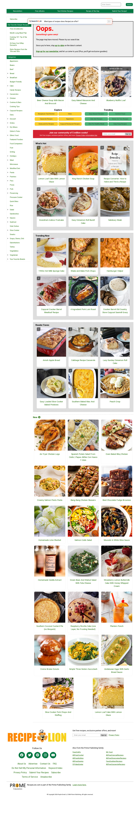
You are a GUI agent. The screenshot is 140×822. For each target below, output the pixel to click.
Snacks (12, 239)
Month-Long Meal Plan (18, 38)
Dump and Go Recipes (46, 132)
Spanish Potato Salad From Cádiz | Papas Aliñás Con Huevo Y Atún (83, 465)
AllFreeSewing (78, 769)
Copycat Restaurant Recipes (70, 132)
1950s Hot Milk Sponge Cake (51, 278)
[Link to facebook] (22, 763)
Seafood (13, 227)
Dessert (13, 124)
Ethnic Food (14, 140)
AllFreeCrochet (78, 763)
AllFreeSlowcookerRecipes (116, 766)
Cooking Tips (15, 111)
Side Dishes (14, 231)
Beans (12, 70)
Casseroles (14, 99)
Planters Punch (116, 634)
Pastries (13, 181)
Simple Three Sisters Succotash (83, 677)
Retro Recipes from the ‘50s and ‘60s (18, 55)
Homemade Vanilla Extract (49, 588)
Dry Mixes (13, 132)
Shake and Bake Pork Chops (83, 278)
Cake (12, 91)
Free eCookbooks (16, 33)
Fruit (11, 152)
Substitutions (15, 247)
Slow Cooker (14, 235)
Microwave (14, 169)
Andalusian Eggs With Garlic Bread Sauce (116, 678)
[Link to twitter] (29, 763)
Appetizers (14, 66)
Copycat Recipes (16, 115)
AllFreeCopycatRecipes (115, 763)
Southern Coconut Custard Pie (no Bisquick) (49, 635)
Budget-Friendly (16, 86)
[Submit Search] (129, 6)
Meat (12, 165)
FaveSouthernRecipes (114, 769)
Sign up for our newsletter (47, 59)
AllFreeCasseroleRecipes (115, 772)
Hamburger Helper (115, 278)
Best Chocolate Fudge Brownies (117, 508)
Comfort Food (120, 122)
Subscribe (13, 24)
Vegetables (14, 256)
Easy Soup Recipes (120, 132)
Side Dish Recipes (96, 127)
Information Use (91, 143)
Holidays (13, 161)
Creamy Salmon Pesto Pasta (49, 508)
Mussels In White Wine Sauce (117, 548)
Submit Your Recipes (39, 780)
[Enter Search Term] (111, 7)
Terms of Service (30, 784)
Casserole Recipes (46, 127)
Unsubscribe (46, 784)
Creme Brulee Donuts (49, 677)
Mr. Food (109, 760)
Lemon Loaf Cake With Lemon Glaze (51, 188)
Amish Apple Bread (51, 368)
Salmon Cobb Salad (83, 548)
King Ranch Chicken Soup (83, 186)
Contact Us (45, 771)
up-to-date (59, 53)
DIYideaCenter (78, 772)
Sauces (12, 223)
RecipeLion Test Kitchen (46, 122)
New (36, 425)
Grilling (12, 157)
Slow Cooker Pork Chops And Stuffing (58, 721)
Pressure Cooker (16, 202)
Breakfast (13, 82)
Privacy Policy (81, 143)
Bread (12, 78)
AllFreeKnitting (78, 766)
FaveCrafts (77, 760)
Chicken (13, 103)
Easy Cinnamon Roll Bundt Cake (83, 229)
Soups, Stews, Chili (17, 243)
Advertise (32, 771)
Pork (11, 194)
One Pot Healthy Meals (96, 132)
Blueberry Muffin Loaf (116, 108)
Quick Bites (14, 206)
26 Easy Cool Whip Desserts (17, 49)
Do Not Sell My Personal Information (29, 776)
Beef (11, 74)
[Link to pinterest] (37, 763)
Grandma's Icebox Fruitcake (51, 228)
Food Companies (16, 148)
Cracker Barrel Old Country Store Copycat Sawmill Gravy (115, 318)
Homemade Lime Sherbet (49, 548)
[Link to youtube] (53, 763)
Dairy (12, 119)
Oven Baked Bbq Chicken (117, 462)
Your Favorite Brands (17, 264)
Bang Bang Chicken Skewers (83, 508)
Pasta (12, 177)
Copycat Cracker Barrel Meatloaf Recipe (51, 318)
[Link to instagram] (45, 763)
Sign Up (128, 142)
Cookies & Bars (15, 107)
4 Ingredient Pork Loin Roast (83, 317)
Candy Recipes (15, 95)
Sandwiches (14, 218)
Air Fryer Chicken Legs (50, 462)
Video (70, 122)
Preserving (14, 198)
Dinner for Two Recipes (120, 127)
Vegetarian (14, 260)
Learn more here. (79, 793)
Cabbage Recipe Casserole (83, 368)
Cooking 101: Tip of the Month (18, 43)
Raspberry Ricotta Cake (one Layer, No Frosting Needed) (83, 635)
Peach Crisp (115, 409)
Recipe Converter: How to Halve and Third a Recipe (115, 188)
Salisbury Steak (115, 228)
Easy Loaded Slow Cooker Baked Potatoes (51, 411)
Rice (11, 210)
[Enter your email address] (86, 743)
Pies (11, 185)
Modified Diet (15, 173)
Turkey (12, 251)
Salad (12, 214)
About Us (21, 771)
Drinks (12, 128)
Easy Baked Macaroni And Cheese (83, 109)
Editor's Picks (15, 136)
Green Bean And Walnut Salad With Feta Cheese (83, 589)
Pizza (12, 190)
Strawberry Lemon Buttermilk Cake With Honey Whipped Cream (117, 591)
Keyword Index (55, 776)
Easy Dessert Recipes (96, 122)
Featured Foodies (16, 144)
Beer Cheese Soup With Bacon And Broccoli (50, 109)
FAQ (55, 771)
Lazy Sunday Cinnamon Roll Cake (115, 369)
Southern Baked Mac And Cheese (83, 411)
